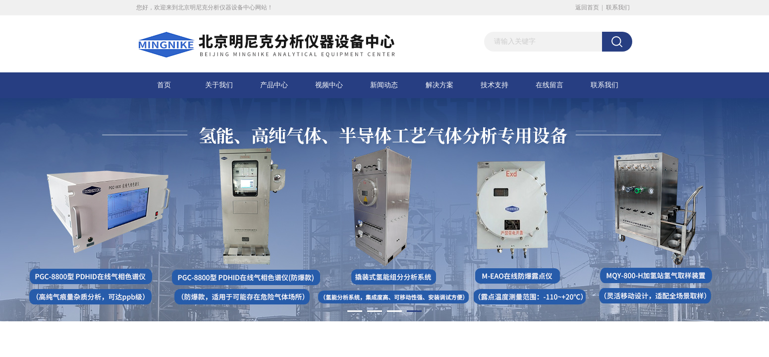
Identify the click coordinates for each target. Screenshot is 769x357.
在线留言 (549, 85)
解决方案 (439, 85)
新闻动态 (384, 85)
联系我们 (618, 7)
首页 (164, 85)
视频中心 (329, 85)
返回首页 (587, 7)
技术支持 (494, 85)
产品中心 (274, 85)
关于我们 (219, 85)
